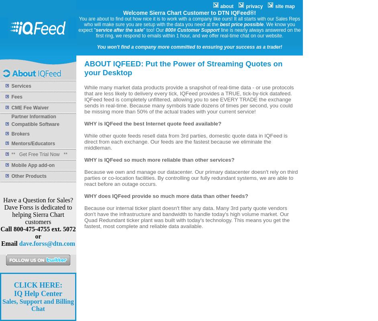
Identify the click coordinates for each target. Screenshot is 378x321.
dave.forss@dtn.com (47, 243)
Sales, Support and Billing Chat (38, 297)
